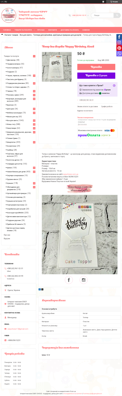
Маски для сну (12, 117)
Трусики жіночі (12, 179)
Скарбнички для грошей (16, 209)
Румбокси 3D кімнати (15, 224)
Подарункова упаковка (16, 83)
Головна (7, 30)
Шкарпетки (11, 142)
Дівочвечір (11, 60)
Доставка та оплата (70, 30)
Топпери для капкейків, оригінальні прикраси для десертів (57, 35)
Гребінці (10, 150)
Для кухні (10, 109)
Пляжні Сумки (12, 138)
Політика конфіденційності (92, 394)
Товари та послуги (23, 30)
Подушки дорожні (14, 220)
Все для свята (25, 35)
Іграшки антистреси (14, 201)
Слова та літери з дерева (16, 87)
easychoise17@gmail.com (18, 329)
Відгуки (7, 239)
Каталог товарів (11, 35)
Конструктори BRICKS (15, 213)
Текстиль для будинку (15, 79)
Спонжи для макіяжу (15, 197)
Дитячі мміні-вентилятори (17, 216)
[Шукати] (117, 15)
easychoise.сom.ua (70, 174)
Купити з (96, 75)
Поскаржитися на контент (72, 394)
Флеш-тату (11, 124)
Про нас (41, 30)
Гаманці (10, 91)
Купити (96, 67)
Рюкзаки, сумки (13, 95)
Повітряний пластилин (15, 205)
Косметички (11, 146)
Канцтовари (11, 128)
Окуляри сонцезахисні (15, 175)
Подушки (10, 72)
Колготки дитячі (13, 160)
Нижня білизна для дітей (16, 172)
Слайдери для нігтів (14, 164)
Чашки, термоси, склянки (16, 75)
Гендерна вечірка (13, 64)
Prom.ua (73, 391)
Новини (86, 30)
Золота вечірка (13, 68)
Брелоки (10, 105)
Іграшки (10, 183)
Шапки (9, 168)
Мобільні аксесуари (14, 113)
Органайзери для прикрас (17, 193)
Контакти (52, 30)
